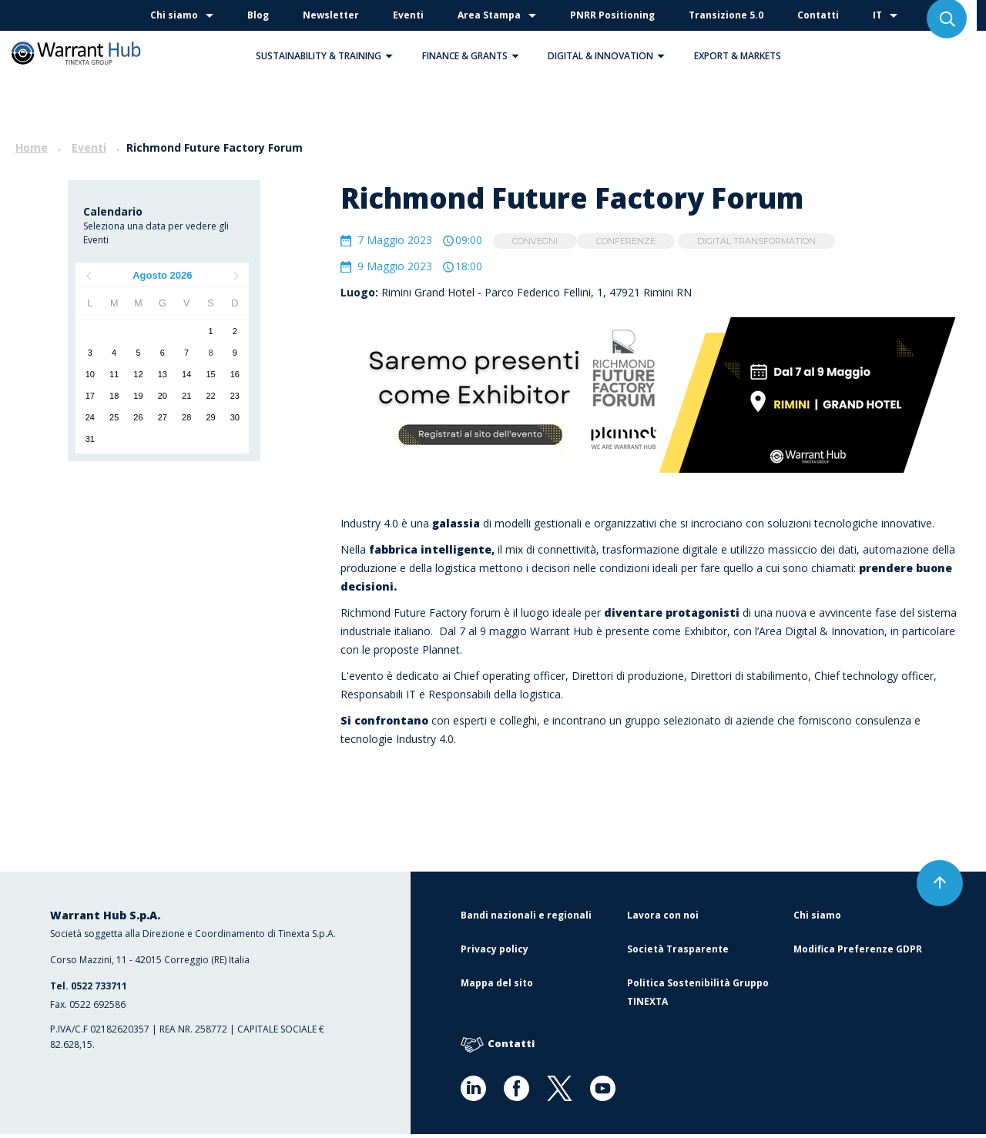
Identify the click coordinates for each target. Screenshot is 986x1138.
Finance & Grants (474, 56)
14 (186, 374)
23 (235, 395)
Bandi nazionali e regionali (526, 918)
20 (162, 395)
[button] (389, 56)
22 (210, 395)
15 (210, 374)
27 (162, 417)
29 (210, 417)
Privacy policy (494, 952)
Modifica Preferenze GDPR (857, 952)
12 (138, 374)
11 (114, 374)
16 (235, 374)
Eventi (408, 15)
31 (90, 438)
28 (186, 417)
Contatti (818, 15)
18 (114, 395)
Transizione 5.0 (726, 15)
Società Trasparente (678, 952)
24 (90, 417)
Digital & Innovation (610, 56)
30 (235, 417)
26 (138, 417)
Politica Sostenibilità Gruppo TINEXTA (698, 996)
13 (162, 374)
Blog (258, 15)
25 (114, 417)
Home (31, 147)
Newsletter (331, 15)
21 (186, 395)
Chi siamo (174, 15)
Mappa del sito (497, 986)
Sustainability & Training (328, 56)
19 (138, 395)
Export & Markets (737, 55)
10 (90, 374)
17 (90, 395)
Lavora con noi (663, 918)
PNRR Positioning (612, 15)
